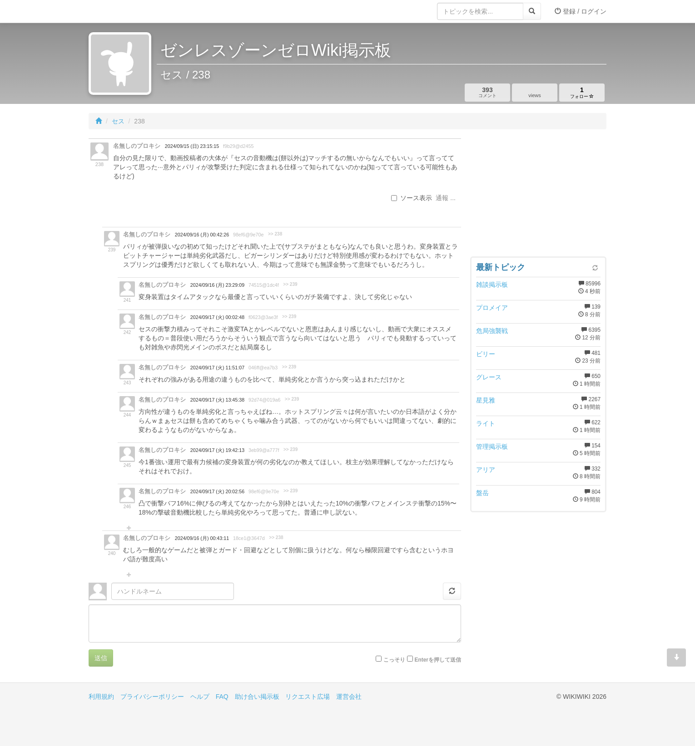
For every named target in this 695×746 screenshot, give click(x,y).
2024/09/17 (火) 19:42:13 (217, 450)
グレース (488, 377)
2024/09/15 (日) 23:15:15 (192, 146)
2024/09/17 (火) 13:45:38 (217, 399)
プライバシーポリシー (152, 696)
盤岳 (482, 492)
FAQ (222, 696)
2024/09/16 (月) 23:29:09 (217, 285)
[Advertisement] (538, 195)
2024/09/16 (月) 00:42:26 (202, 234)
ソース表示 (411, 197)
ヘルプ (199, 696)
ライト (485, 423)
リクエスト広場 (307, 696)
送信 (100, 658)
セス (118, 121)
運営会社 (349, 696)
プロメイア (492, 307)
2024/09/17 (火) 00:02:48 (217, 317)
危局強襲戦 (492, 330)
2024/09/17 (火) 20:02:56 (217, 491)
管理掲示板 (492, 446)
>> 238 (275, 233)
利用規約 (101, 696)
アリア (485, 469)
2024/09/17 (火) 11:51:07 (217, 367)
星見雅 (485, 400)
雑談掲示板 (492, 284)
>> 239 (290, 284)
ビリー (485, 354)
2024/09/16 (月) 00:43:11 (202, 538)
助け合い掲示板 (257, 696)
